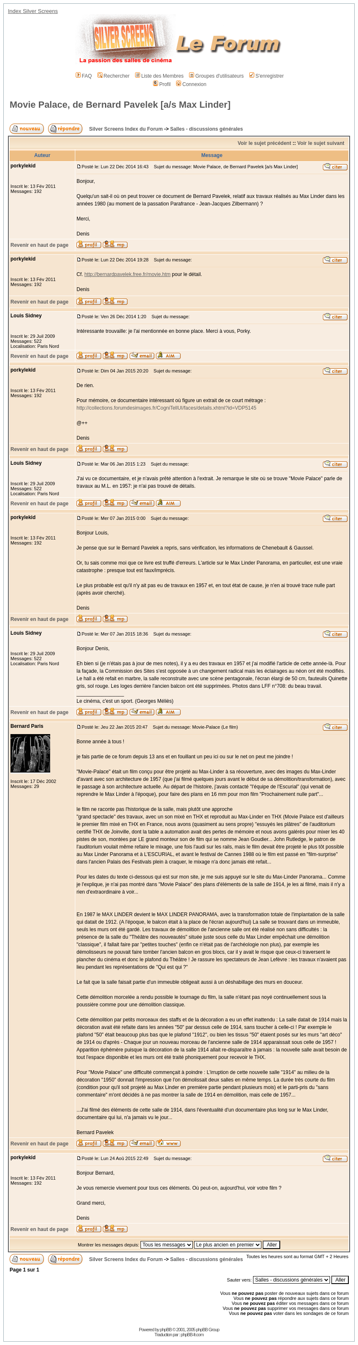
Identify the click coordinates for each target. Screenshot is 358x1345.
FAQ (84, 76)
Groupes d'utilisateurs (216, 76)
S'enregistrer (266, 76)
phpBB (165, 1329)
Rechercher (113, 76)
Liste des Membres (159, 76)
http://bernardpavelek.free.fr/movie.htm (127, 274)
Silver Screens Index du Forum (126, 129)
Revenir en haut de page (39, 245)
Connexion (191, 84)
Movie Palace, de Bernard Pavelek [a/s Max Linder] (120, 104)
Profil (162, 84)
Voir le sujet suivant (320, 143)
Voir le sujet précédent (264, 143)
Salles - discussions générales (206, 129)
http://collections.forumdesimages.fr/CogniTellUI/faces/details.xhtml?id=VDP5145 (166, 408)
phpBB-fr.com (192, 1334)
